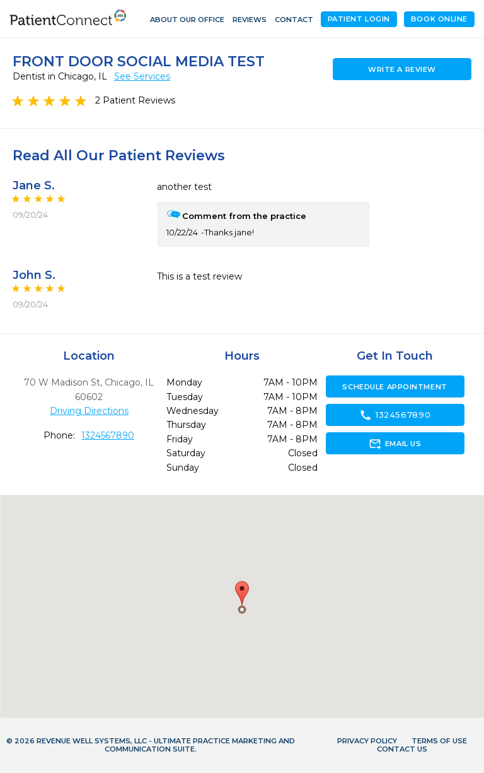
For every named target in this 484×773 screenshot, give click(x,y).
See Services (142, 76)
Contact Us (402, 749)
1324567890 (107, 435)
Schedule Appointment (394, 386)
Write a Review (402, 69)
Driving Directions (89, 410)
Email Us (395, 443)
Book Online (439, 19)
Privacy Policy (367, 740)
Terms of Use (439, 740)
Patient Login (359, 19)
